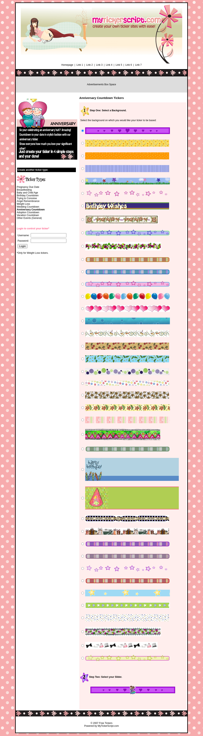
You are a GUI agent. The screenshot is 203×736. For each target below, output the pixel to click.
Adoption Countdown (28, 212)
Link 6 (129, 64)
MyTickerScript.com (108, 726)
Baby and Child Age (27, 192)
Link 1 (79, 64)
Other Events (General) (29, 218)
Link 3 (99, 64)
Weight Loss (23, 204)
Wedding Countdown (28, 206)
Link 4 (109, 64)
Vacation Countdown (28, 215)
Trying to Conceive (27, 198)
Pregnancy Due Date (28, 187)
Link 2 (89, 64)
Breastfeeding (24, 189)
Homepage (67, 64)
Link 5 (119, 64)
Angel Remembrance (28, 201)
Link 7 (138, 64)
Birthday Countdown (28, 195)
